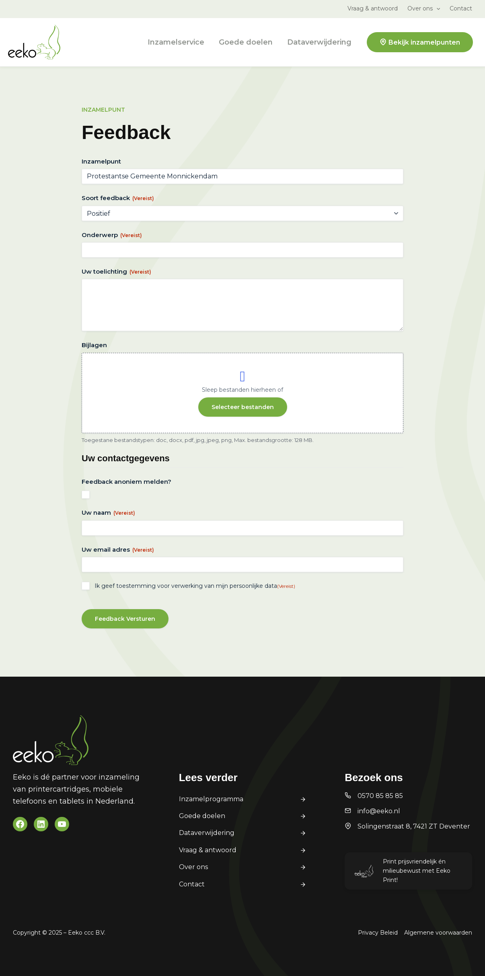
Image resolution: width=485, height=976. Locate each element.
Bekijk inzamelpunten (424, 42)
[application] (436, 8)
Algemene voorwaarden (438, 932)
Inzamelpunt (101, 161)
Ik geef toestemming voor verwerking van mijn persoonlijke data (195, 585)
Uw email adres (118, 549)
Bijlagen (94, 345)
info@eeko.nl (379, 811)
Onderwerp (112, 235)
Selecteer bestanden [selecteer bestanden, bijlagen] (243, 407)
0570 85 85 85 (380, 796)
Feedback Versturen (125, 618)
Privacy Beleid (378, 932)
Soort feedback (118, 198)
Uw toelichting (116, 271)
